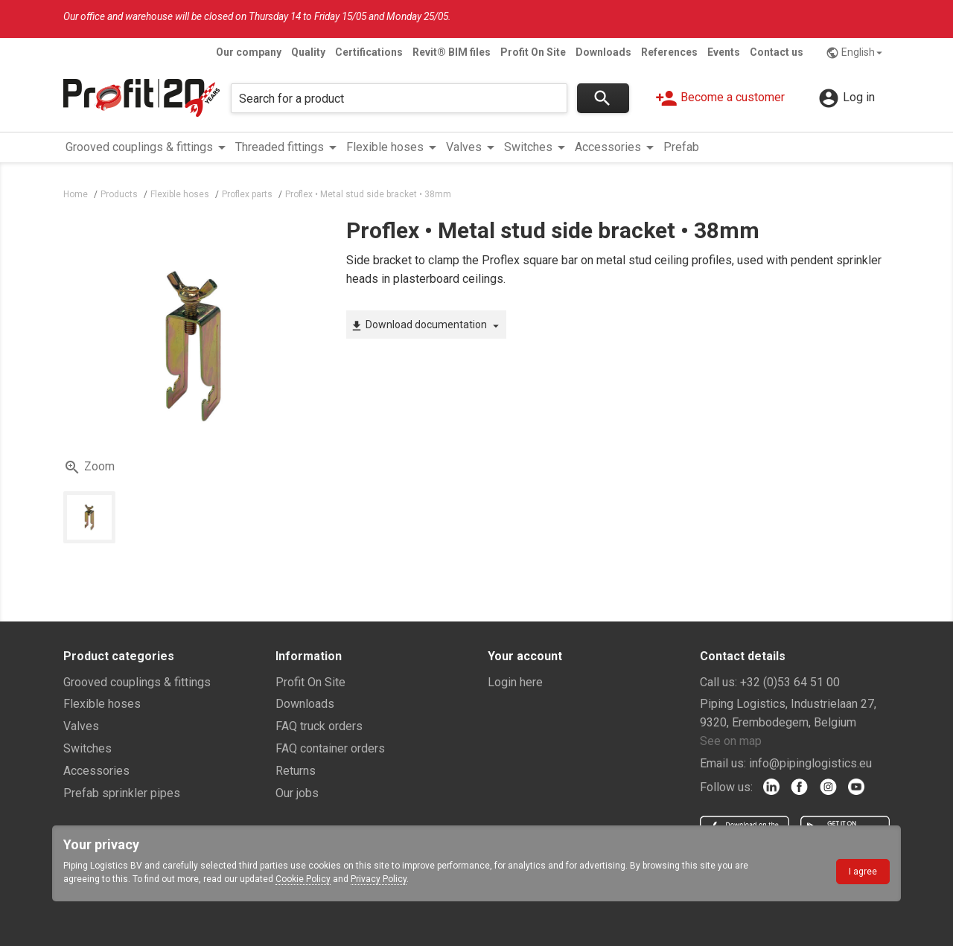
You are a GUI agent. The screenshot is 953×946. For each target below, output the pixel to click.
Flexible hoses (102, 704)
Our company (248, 52)
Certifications (369, 52)
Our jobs (297, 793)
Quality (308, 52)
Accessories (96, 771)
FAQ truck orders (319, 726)
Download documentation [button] (426, 325)
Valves (81, 726)
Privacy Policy (379, 879)
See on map (731, 741)
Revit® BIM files (451, 52)
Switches (87, 748)
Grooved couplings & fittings (137, 682)
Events (723, 52)
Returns (295, 771)
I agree (863, 871)
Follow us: (726, 787)
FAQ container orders (330, 748)
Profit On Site (533, 52)
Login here (515, 682)
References (669, 52)
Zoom (89, 467)
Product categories (118, 656)
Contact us (776, 52)
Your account (525, 656)
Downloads (603, 52)
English (856, 53)
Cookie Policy (303, 879)
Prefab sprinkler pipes (121, 793)
